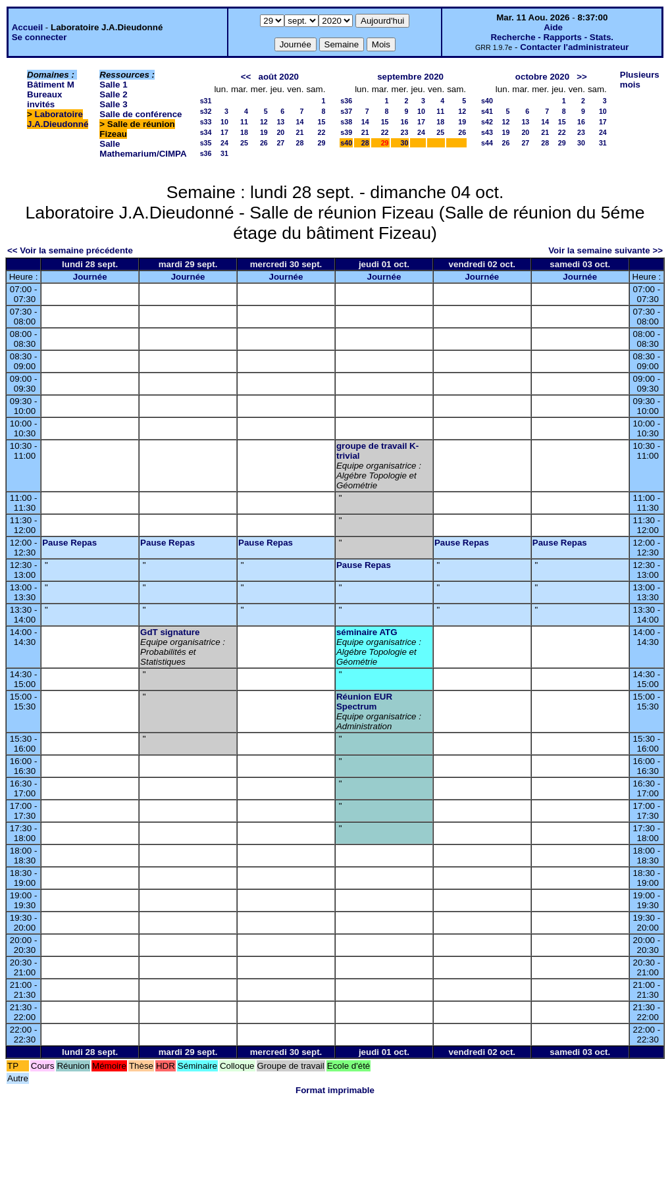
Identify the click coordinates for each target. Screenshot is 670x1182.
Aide (553, 27)
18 (244, 132)
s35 (206, 143)
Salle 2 (113, 94)
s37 (346, 111)
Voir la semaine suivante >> (605, 250)
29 (321, 143)
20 (280, 132)
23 (405, 132)
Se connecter (39, 37)
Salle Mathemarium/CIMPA (142, 149)
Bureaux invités (44, 99)
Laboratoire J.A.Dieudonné (57, 119)
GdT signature (169, 632)
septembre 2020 (410, 77)
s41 (487, 111)
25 (244, 143)
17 (224, 132)
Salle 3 (113, 104)
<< (246, 77)
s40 (346, 143)
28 (300, 143)
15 (321, 122)
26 (264, 143)
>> (582, 77)
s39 (346, 132)
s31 (206, 101)
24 (224, 143)
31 (224, 153)
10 (224, 122)
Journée (90, 277)
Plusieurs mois (639, 80)
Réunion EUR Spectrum (364, 701)
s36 (206, 153)
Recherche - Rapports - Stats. (551, 37)
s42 (487, 122)
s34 (206, 132)
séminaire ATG (367, 632)
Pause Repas (69, 543)
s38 (346, 122)
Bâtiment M (50, 85)
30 (405, 143)
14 (300, 122)
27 (280, 143)
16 (405, 122)
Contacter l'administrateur (574, 47)
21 (300, 132)
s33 (206, 122)
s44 (487, 143)
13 (280, 122)
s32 (206, 111)
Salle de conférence (140, 114)
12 (264, 122)
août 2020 (278, 77)
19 (264, 132)
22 (321, 132)
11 (244, 122)
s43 (487, 132)
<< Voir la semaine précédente (70, 250)
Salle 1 (113, 85)
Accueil (27, 27)
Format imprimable (335, 1090)
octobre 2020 (542, 77)
